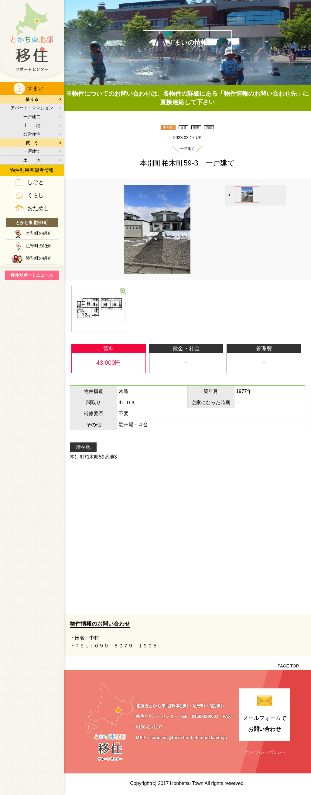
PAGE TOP (288, 666)
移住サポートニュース (32, 275)
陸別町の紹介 (38, 258)
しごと (35, 182)
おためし (38, 208)
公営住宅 (31, 134)
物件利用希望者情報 (32, 170)
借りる (32, 99)
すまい (35, 88)
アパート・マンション (32, 107)
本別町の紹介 (38, 233)
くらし (35, 195)
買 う (32, 142)
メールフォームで (265, 725)
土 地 (31, 125)
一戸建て (31, 116)
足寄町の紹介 (38, 245)
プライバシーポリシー (264, 752)
